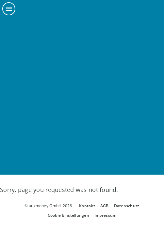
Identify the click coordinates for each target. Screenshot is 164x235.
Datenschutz (126, 206)
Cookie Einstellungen (68, 215)
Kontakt (87, 206)
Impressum (105, 215)
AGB (104, 206)
